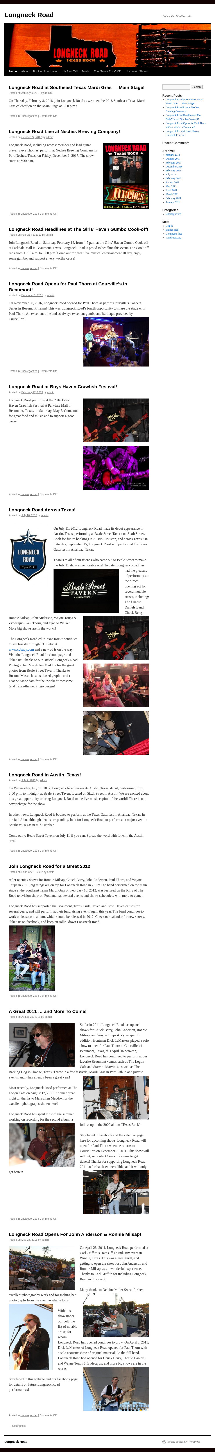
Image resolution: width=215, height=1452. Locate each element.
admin (48, 92)
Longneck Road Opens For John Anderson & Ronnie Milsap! (75, 1234)
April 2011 (171, 190)
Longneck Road (29, 14)
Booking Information (46, 71)
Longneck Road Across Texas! (42, 509)
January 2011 (173, 202)
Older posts (17, 1425)
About (25, 71)
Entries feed (172, 229)
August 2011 (172, 182)
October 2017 (173, 158)
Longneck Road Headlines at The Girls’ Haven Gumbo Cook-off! (78, 229)
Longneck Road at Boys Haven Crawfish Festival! (63, 386)
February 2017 (173, 162)
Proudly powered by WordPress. (184, 1441)
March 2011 (172, 194)
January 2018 (173, 154)
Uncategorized (28, 115)
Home (13, 71)
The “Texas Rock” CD (107, 71)
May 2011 (171, 186)
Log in (169, 225)
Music (86, 71)
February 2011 (173, 198)
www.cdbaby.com (21, 649)
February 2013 (173, 170)
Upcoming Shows (136, 71)
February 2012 (173, 178)
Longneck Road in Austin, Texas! (45, 774)
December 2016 (174, 166)
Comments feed (174, 233)
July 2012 (171, 174)
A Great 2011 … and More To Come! (48, 1011)
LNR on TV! (70, 71)
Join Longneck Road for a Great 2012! (50, 866)
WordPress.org (173, 237)
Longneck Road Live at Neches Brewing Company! (64, 131)
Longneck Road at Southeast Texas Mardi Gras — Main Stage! (77, 87)
